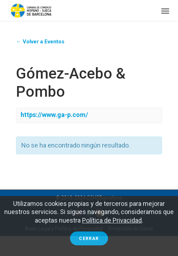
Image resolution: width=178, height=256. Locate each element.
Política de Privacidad (112, 220)
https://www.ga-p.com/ (54, 114)
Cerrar (89, 238)
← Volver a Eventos (40, 41)
